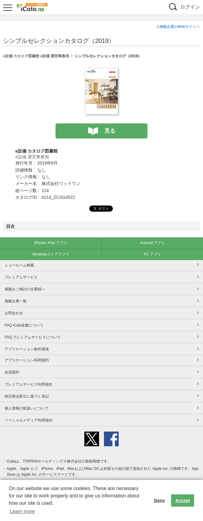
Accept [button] (182, 500)
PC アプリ (152, 254)
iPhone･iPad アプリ (50, 243)
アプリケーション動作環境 (27, 349)
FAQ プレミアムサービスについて (33, 337)
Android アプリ (152, 243)
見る (109, 131)
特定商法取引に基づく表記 (27, 396)
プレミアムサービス (21, 277)
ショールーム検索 (19, 265)
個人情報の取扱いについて (27, 408)
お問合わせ (14, 313)
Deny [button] (159, 500)
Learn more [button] (22, 511)
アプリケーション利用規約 (27, 360)
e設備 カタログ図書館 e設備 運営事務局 (36, 56)
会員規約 (12, 372)
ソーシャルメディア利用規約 (28, 420)
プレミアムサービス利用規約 (28, 384)
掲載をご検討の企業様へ (25, 289)
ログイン (190, 6)
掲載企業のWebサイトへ (179, 27)
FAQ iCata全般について (24, 325)
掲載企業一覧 (16, 301)
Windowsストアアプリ (50, 254)
